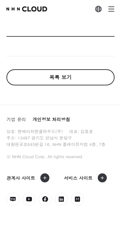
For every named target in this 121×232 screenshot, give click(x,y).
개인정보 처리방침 (51, 119)
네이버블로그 (12, 199)
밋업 (77, 199)
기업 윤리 (16, 119)
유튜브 (29, 199)
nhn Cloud (26, 9)
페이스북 (45, 199)
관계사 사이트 (20, 178)
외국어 (98, 9)
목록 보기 (60, 77)
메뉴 (111, 9)
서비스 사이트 (78, 178)
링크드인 (61, 199)
